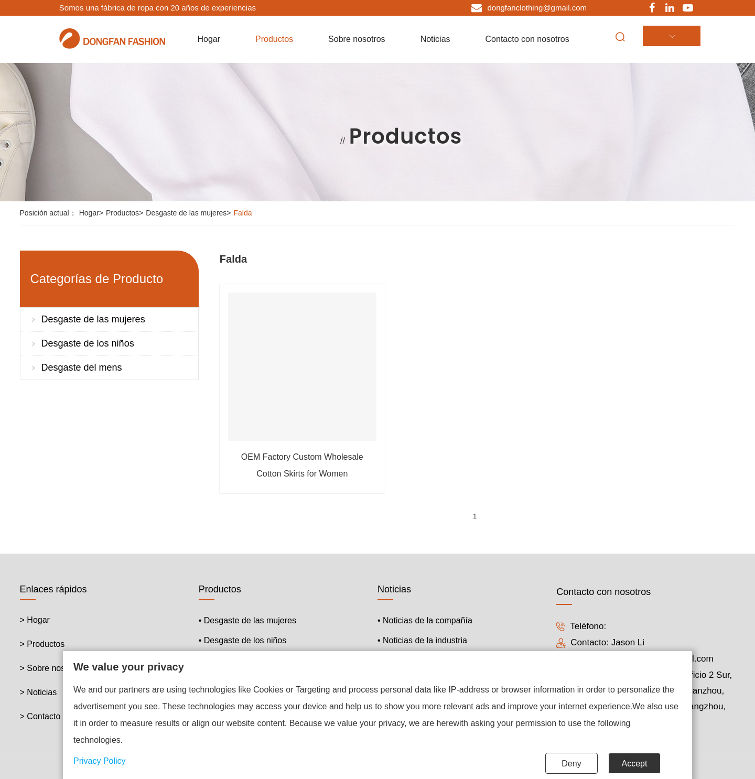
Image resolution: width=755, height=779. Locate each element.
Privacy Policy (99, 760)
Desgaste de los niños (87, 343)
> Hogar (35, 617)
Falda (243, 213)
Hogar (92, 213)
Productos (126, 213)
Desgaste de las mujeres (189, 213)
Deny (571, 763)
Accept (635, 763)
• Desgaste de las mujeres (247, 618)
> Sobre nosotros (52, 666)
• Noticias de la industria (422, 638)
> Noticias (38, 690)
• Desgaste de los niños (242, 638)
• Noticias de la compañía (425, 618)
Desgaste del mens (81, 367)
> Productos (42, 641)
